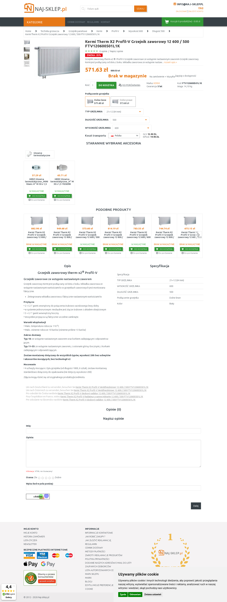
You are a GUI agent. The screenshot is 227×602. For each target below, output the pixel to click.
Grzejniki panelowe (78, 31)
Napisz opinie (116, 51)
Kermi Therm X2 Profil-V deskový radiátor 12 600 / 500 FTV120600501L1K (94, 393)
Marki (88, 578)
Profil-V (115, 31)
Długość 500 (158, 31)
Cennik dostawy (76, 22)
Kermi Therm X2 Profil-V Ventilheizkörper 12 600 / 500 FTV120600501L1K (112, 387)
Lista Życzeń (30, 540)
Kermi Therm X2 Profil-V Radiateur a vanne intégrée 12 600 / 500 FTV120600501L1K (102, 396)
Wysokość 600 (135, 31)
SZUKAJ (140, 8)
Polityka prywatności (97, 559)
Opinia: (30, 437)
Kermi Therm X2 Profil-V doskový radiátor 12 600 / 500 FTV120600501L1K (99, 399)
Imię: (28, 426)
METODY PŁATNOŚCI (95, 551)
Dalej (195, 506)
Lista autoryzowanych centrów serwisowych (111, 570)
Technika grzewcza (50, 31)
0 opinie (103, 51)
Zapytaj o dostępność (185, 76)
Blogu (88, 581)
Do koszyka (37, 196)
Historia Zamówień (34, 536)
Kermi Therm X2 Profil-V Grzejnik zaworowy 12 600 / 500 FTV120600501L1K (62, 34)
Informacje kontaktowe (99, 533)
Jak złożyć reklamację (98, 540)
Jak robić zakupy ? (95, 536)
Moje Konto (30, 533)
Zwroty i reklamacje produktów (103, 555)
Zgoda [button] (123, 594)
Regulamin (93, 22)
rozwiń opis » (170, 62)
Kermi (99, 31)
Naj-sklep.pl (43, 597)
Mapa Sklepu (92, 574)
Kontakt (105, 22)
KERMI (157, 83)
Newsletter (30, 544)
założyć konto (196, 11)
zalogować (181, 11)
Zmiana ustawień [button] (152, 594)
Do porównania (131, 85)
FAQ (200, 8)
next (198, 234)
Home (28, 31)
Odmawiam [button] (135, 594)
